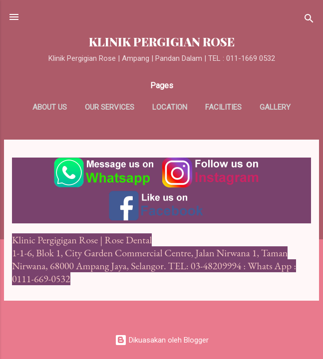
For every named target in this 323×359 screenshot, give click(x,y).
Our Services (109, 107)
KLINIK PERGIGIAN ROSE (162, 41)
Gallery (275, 107)
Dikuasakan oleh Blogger (162, 340)
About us (49, 107)
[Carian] (309, 20)
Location (169, 107)
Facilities (223, 107)
